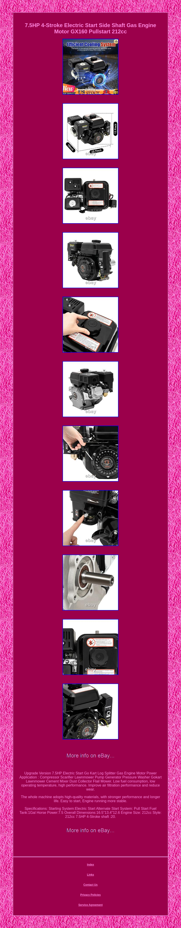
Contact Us (90, 884)
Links (90, 874)
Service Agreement (90, 905)
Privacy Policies (90, 894)
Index (90, 864)
